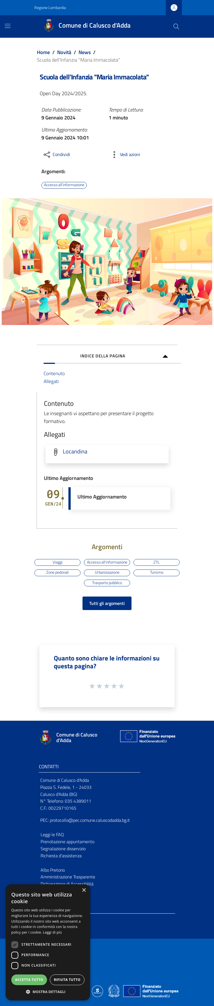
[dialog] (48, 942)
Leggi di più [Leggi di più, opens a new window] (52, 932)
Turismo (156, 572)
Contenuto (54, 373)
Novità (64, 52)
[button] (47, 992)
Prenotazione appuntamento (67, 841)
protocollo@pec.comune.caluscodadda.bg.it (90, 820)
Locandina (75, 451)
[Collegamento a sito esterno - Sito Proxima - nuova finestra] (97, 991)
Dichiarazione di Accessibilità (67, 883)
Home (43, 52)
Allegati (51, 381)
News (85, 52)
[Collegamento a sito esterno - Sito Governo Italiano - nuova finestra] (114, 991)
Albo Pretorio (53, 870)
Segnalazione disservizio (63, 848)
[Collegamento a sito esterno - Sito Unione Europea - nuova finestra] (147, 737)
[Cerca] (176, 26)
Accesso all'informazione (64, 185)
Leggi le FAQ (52, 834)
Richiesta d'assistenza (61, 855)
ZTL (156, 562)
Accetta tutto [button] (29, 979)
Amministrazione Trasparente (68, 876)
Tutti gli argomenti (107, 603)
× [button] (84, 890)
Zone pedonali (57, 572)
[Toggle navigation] (7, 26)
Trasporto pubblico (107, 583)
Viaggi (58, 562)
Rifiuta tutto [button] (67, 979)
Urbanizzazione (107, 572)
